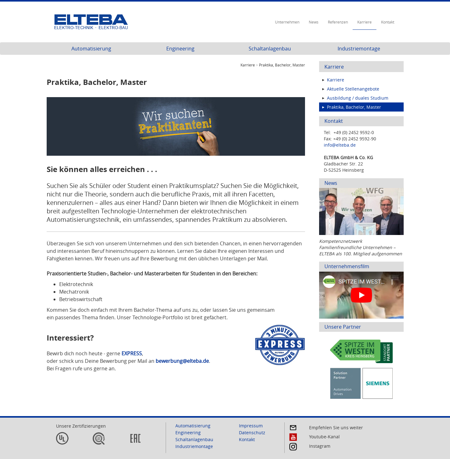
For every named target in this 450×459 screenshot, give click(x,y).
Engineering (180, 48)
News (313, 21)
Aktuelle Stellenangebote (353, 89)
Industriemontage (359, 48)
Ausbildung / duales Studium (357, 98)
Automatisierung (91, 48)
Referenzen (338, 21)
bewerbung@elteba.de (182, 360)
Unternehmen (287, 21)
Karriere (364, 21)
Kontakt (387, 21)
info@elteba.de (340, 145)
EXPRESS (132, 353)
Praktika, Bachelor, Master (354, 107)
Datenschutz (252, 433)
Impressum (251, 426)
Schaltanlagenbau (270, 48)
